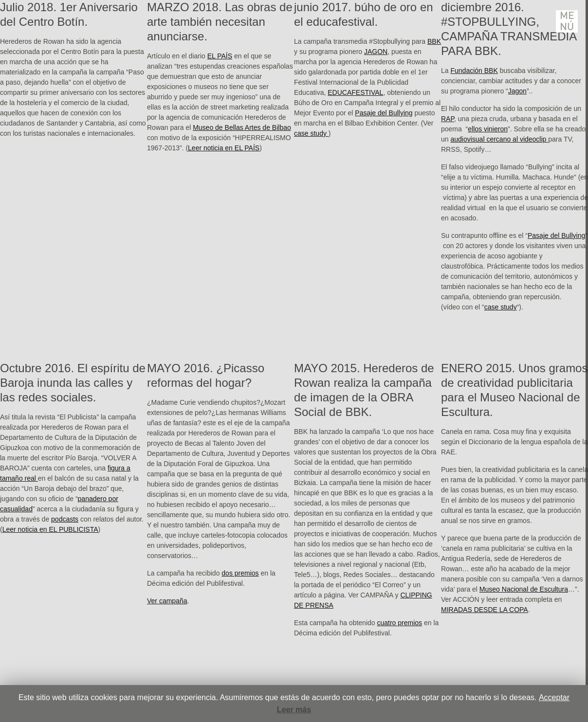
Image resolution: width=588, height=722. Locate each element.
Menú (567, 21)
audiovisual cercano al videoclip (499, 139)
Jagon (517, 91)
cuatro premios (399, 623)
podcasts (64, 519)
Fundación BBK (473, 70)
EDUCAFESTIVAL (355, 92)
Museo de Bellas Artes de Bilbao (242, 127)
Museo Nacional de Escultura (523, 589)
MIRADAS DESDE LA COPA (484, 610)
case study (311, 133)
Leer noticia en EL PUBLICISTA (50, 529)
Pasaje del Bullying (383, 113)
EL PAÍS (219, 56)
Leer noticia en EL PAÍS (223, 148)
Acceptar (554, 697)
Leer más (294, 709)
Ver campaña (167, 601)
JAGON (375, 51)
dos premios (239, 573)
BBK (434, 41)
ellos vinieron (488, 129)
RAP (447, 119)
